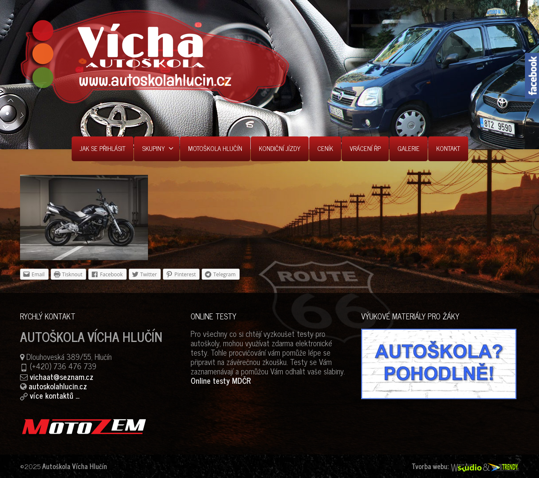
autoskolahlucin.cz (58, 386)
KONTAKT (448, 148)
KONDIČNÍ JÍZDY (280, 148)
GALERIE (408, 148)
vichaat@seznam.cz (61, 376)
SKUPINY (158, 148)
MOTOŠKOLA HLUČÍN (215, 148)
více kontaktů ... (54, 395)
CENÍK (325, 148)
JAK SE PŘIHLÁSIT (102, 148)
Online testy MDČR (221, 380)
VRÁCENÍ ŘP (365, 148)
